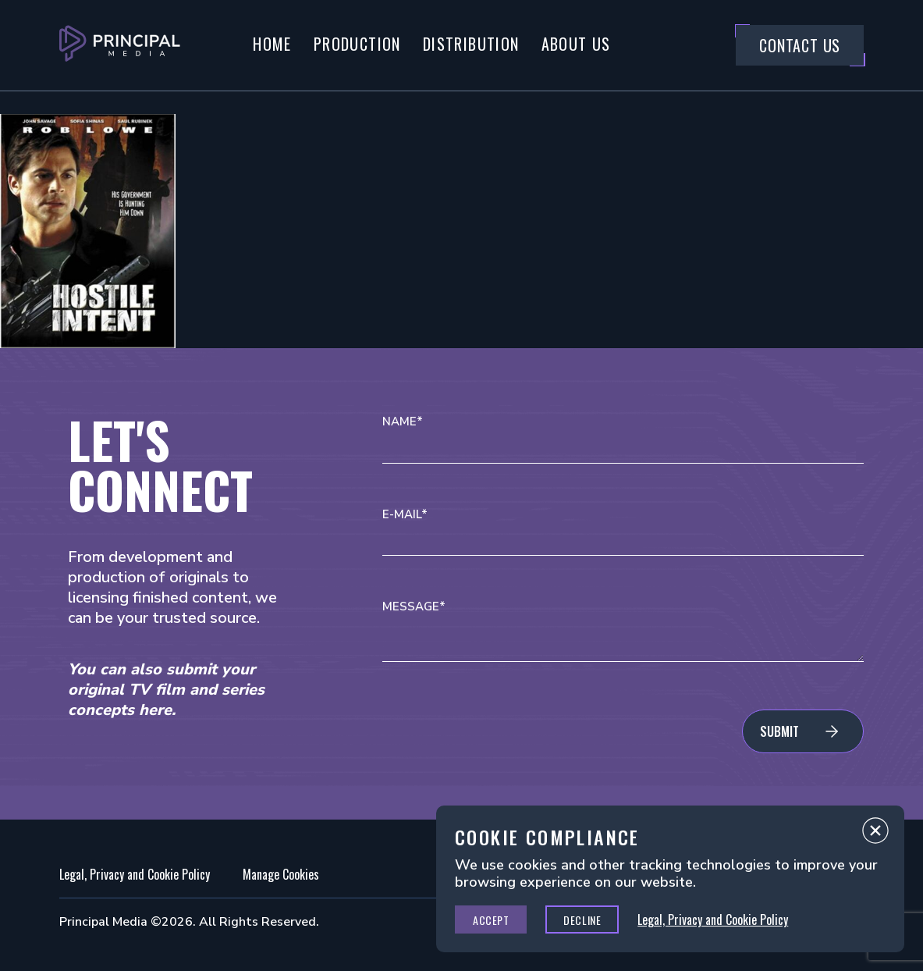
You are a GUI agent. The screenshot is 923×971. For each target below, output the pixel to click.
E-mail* (405, 514)
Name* (402, 421)
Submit (779, 731)
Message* (414, 606)
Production (357, 43)
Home (272, 43)
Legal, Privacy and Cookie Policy (134, 874)
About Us (576, 43)
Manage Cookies (281, 874)
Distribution (471, 43)
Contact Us (799, 45)
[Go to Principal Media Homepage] (119, 45)
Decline (582, 920)
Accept (491, 920)
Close (875, 834)
